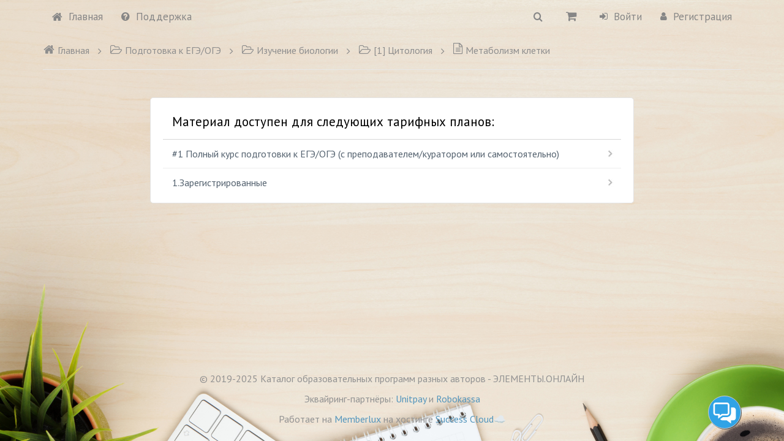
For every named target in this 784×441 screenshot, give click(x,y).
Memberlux (357, 419)
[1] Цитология (395, 50)
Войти (621, 16)
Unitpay (411, 399)
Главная (77, 16)
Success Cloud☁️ (470, 419)
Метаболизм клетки (501, 50)
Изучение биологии (289, 50)
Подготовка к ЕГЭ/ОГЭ (165, 50)
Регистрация (696, 16)
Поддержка (156, 16)
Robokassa (458, 399)
